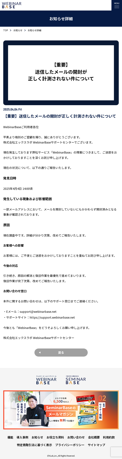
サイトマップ (96, 445)
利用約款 (109, 437)
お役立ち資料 (55, 437)
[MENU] (116, 5)
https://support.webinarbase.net (52, 317)
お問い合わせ (76, 437)
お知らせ (37, 437)
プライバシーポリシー (69, 445)
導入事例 (22, 437)
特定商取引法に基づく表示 (34, 445)
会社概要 (94, 437)
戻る (61, 352)
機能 (10, 437)
